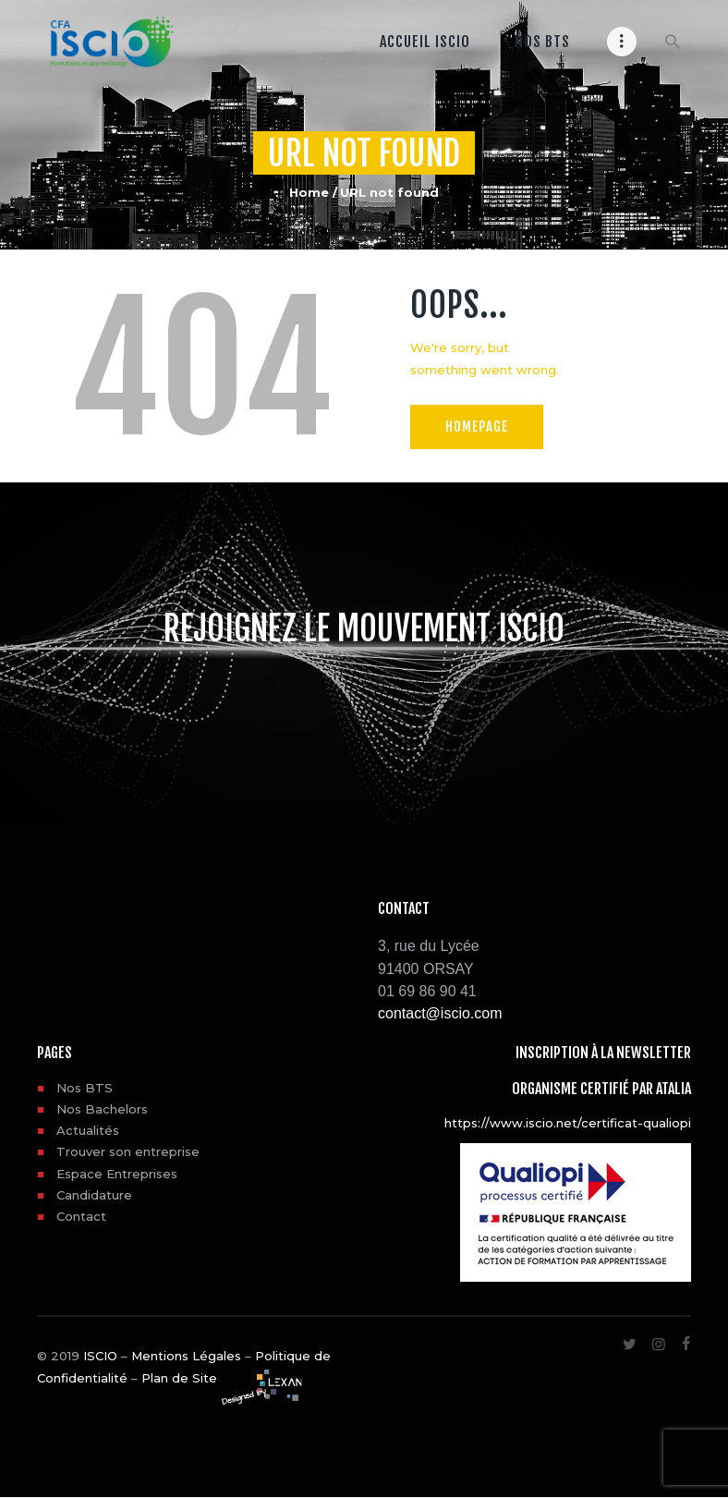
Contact (81, 1216)
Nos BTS (84, 1087)
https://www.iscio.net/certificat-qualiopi (567, 1122)
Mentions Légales (186, 1355)
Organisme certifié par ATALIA (601, 1088)
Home (309, 192)
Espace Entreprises (116, 1173)
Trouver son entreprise (128, 1151)
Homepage (478, 425)
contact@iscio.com (440, 1013)
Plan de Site (179, 1377)
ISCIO (100, 1355)
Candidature (94, 1194)
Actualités (87, 1130)
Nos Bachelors (102, 1109)
